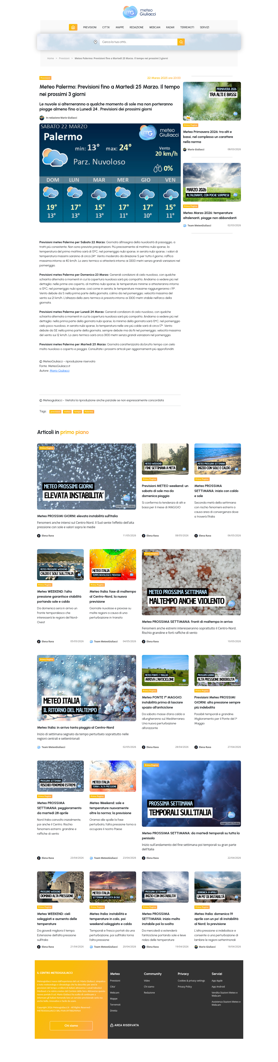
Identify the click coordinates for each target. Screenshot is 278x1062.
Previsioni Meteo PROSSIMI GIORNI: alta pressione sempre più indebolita (217, 702)
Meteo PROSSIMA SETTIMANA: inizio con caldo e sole (216, 491)
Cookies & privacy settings (191, 980)
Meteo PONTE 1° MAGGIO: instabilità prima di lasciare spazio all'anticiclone (162, 702)
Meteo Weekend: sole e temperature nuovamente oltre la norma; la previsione (110, 808)
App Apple (217, 980)
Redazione (149, 992)
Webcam (154, 27)
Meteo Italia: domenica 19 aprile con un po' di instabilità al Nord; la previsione (216, 919)
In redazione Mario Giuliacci (61, 117)
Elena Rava (48, 535)
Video (147, 980)
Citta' (112, 986)
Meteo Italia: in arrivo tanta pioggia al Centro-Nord (75, 727)
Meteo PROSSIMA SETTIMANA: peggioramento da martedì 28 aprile (59, 808)
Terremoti (115, 1004)
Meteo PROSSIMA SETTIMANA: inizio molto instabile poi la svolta (161, 919)
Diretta (113, 1010)
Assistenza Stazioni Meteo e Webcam (226, 1003)
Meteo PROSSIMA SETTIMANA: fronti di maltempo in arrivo (187, 622)
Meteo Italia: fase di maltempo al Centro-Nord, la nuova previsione (113, 596)
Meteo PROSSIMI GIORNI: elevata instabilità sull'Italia (77, 516)
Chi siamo (71, 1025)
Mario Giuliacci (60, 370)
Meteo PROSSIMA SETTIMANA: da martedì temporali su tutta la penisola (191, 835)
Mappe (113, 998)
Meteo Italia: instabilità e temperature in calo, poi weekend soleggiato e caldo (111, 919)
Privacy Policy (185, 986)
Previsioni (64, 58)
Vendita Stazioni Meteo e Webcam (225, 994)
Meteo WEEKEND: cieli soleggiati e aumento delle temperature (57, 919)
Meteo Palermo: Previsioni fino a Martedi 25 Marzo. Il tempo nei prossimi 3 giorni (121, 58)
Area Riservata (126, 1025)
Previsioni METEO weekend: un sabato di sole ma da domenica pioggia (165, 491)
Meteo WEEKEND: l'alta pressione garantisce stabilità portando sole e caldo (59, 596)
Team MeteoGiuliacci (199, 225)
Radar (170, 27)
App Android (218, 986)
